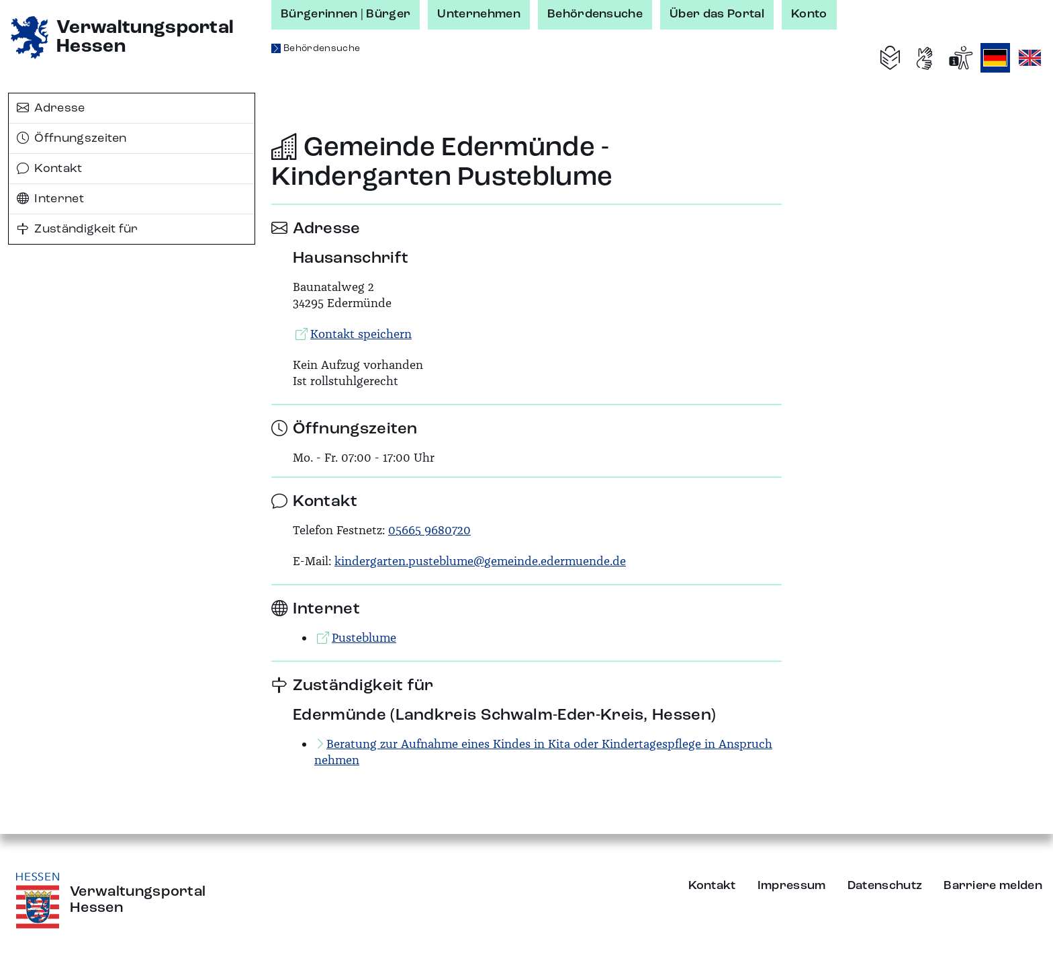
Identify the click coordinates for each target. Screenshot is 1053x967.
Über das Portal (717, 14)
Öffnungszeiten (72, 138)
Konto (809, 14)
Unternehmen (478, 14)
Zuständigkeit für (77, 229)
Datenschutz (885, 886)
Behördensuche (595, 14)
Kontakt (50, 168)
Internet (50, 199)
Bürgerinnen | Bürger (345, 14)
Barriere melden (993, 886)
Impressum (792, 886)
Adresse (51, 108)
